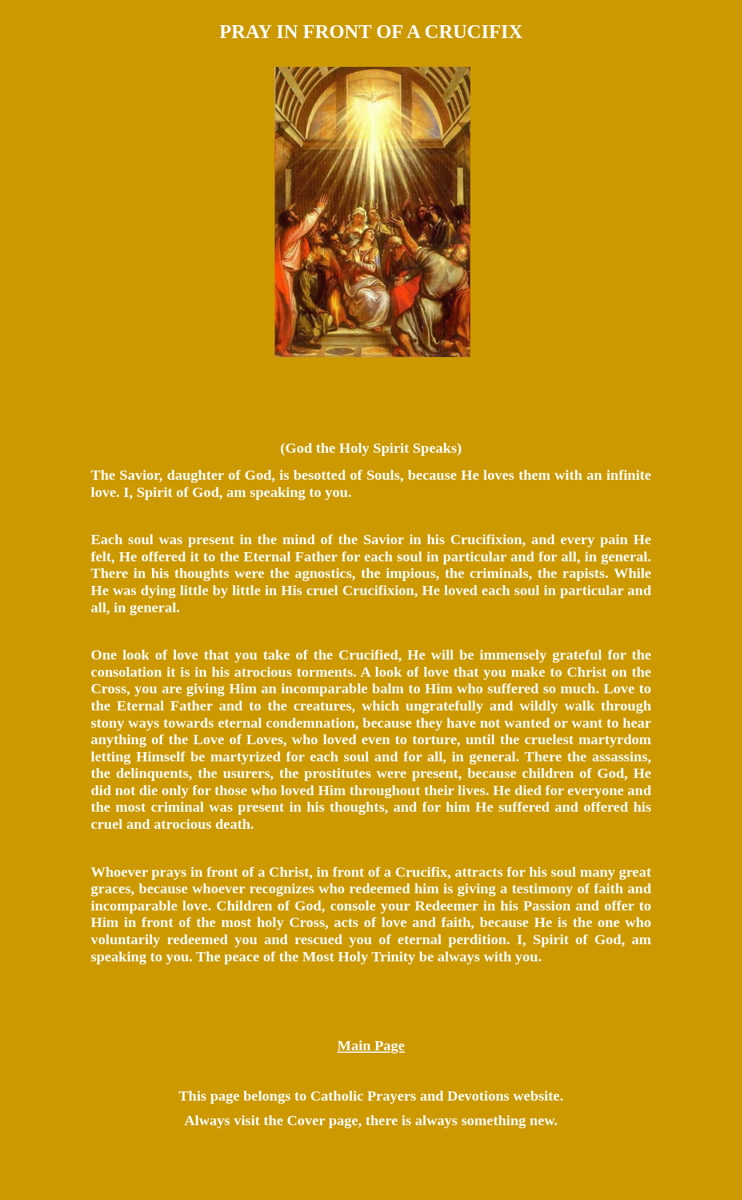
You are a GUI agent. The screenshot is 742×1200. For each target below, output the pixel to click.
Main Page (371, 1045)
